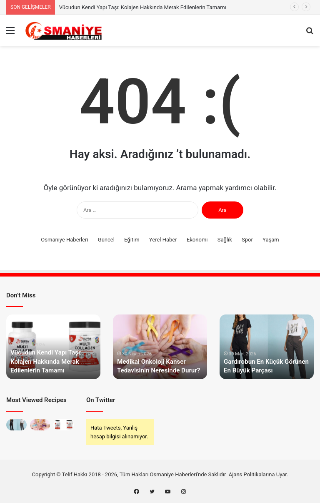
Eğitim (132, 239)
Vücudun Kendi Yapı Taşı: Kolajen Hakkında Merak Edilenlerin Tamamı (142, 7)
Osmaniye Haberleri (64, 239)
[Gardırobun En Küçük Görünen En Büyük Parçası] (16, 424)
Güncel (106, 239)
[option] (53, 346)
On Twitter (100, 400)
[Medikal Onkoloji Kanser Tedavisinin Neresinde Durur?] (40, 424)
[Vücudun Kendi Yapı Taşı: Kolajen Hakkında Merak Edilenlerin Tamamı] (63, 424)
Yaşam (270, 239)
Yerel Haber (163, 239)
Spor (247, 239)
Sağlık (225, 239)
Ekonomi (197, 239)
